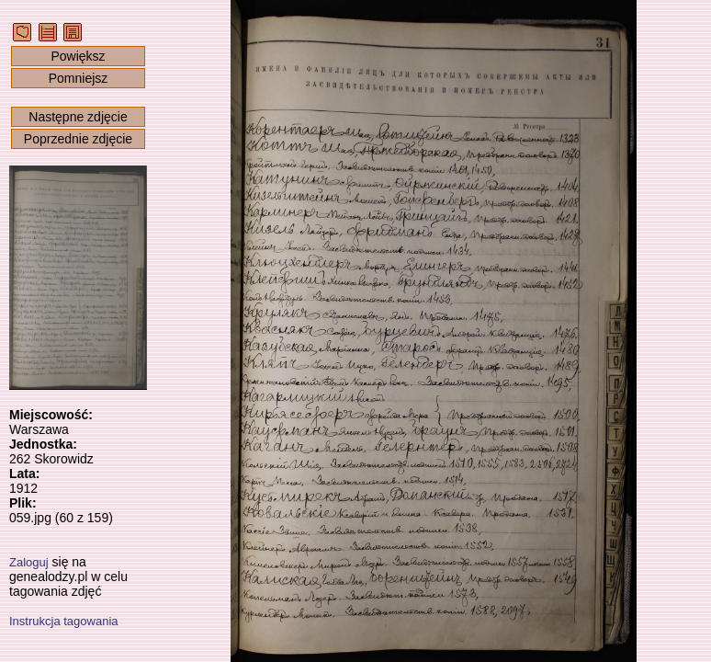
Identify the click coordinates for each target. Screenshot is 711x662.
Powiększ (78, 56)
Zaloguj (29, 562)
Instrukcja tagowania (63, 621)
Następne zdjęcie (77, 116)
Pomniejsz (78, 78)
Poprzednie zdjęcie (78, 138)
